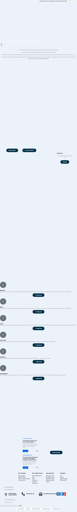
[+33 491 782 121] (23, 494)
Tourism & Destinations (27, 438)
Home (41, 1)
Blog (65, 1)
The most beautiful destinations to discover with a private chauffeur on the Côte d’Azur (30, 458)
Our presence (51, 1)
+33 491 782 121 (30, 493)
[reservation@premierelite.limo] (40, 494)
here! (20, 505)
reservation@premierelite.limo (51, 493)
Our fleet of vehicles (59, 1)
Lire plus (25, 450)
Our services (45, 1)
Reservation (71, 1)
